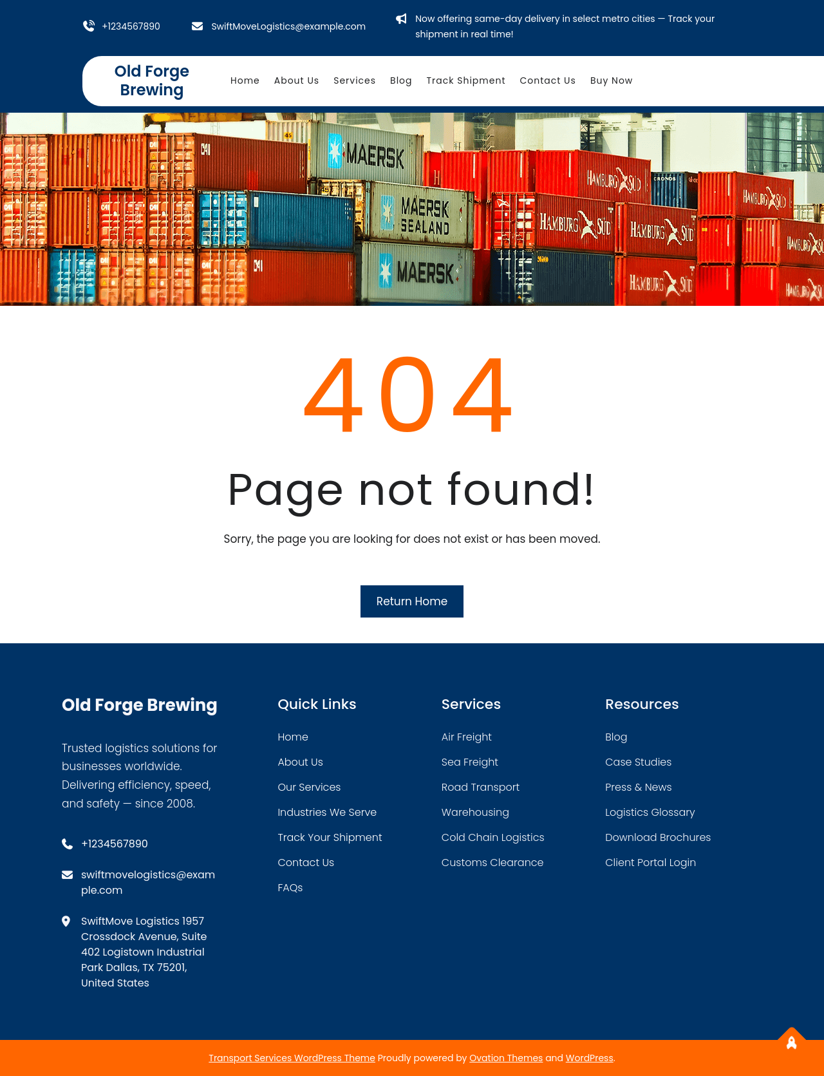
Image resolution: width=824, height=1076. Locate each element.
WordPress (589, 1058)
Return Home (412, 601)
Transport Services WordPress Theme (292, 1058)
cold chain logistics (493, 837)
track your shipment (329, 837)
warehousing (475, 812)
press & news (638, 787)
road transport (481, 787)
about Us (300, 762)
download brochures (658, 837)
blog (616, 737)
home (292, 737)
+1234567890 (131, 26)
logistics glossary (650, 812)
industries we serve (327, 812)
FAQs (290, 887)
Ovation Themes (506, 1058)
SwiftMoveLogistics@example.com (288, 26)
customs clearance (493, 862)
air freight (467, 737)
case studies (638, 762)
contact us (305, 862)
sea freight (470, 762)
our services (309, 787)
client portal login (650, 862)
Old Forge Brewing (152, 80)
